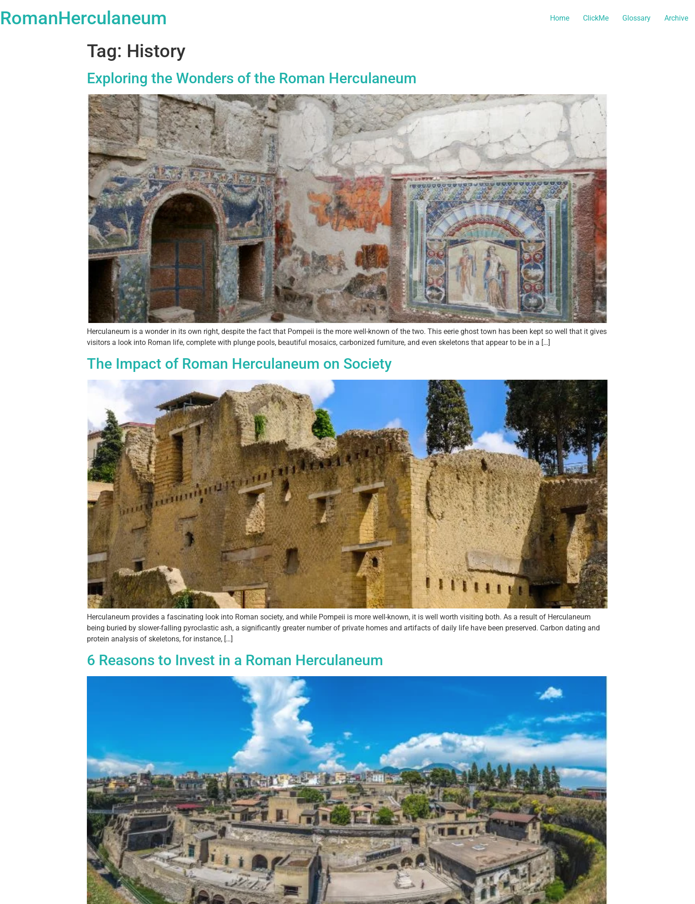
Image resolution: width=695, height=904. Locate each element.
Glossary (636, 18)
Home (559, 18)
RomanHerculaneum (83, 18)
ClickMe (596, 18)
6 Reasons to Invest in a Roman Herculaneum (235, 660)
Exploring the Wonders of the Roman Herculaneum (252, 78)
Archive (676, 18)
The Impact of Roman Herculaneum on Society (239, 363)
